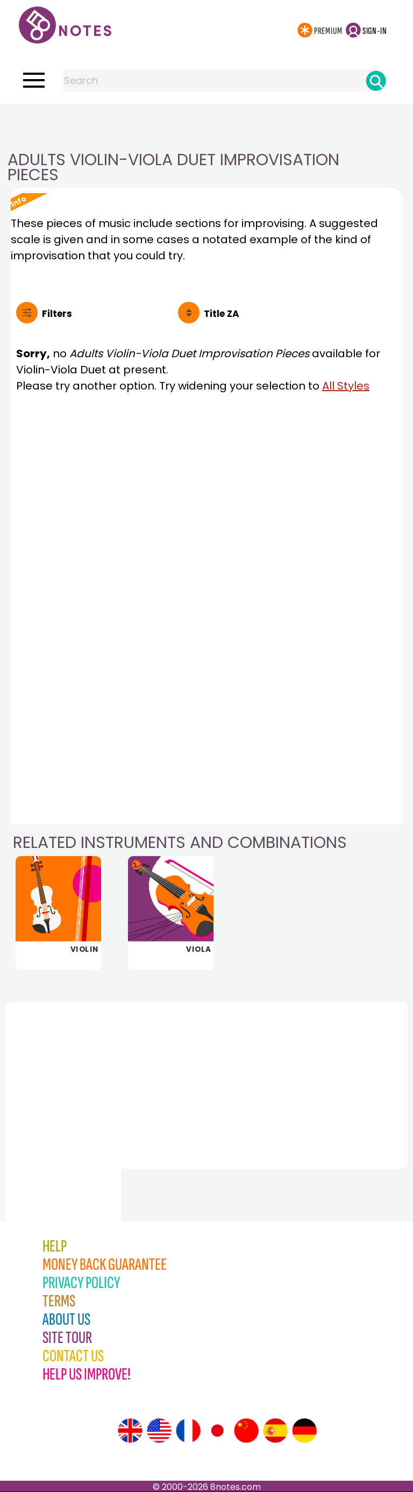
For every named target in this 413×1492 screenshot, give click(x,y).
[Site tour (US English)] (159, 1430)
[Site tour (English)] (130, 1430)
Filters (57, 313)
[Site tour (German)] (304, 1430)
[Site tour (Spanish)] (275, 1430)
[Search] (376, 80)
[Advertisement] (206, 125)
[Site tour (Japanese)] (217, 1430)
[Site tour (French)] (188, 1430)
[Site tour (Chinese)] (246, 1430)
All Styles (345, 385)
